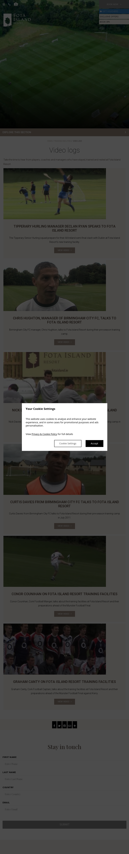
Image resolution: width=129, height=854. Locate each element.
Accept (94, 443)
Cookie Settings (67, 443)
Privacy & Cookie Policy (44, 434)
